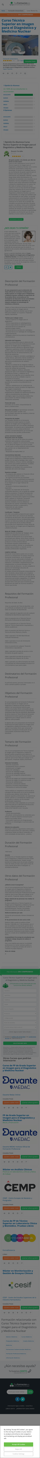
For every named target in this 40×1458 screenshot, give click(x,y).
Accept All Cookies (18, 1444)
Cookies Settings (18, 1454)
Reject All (18, 1449)
